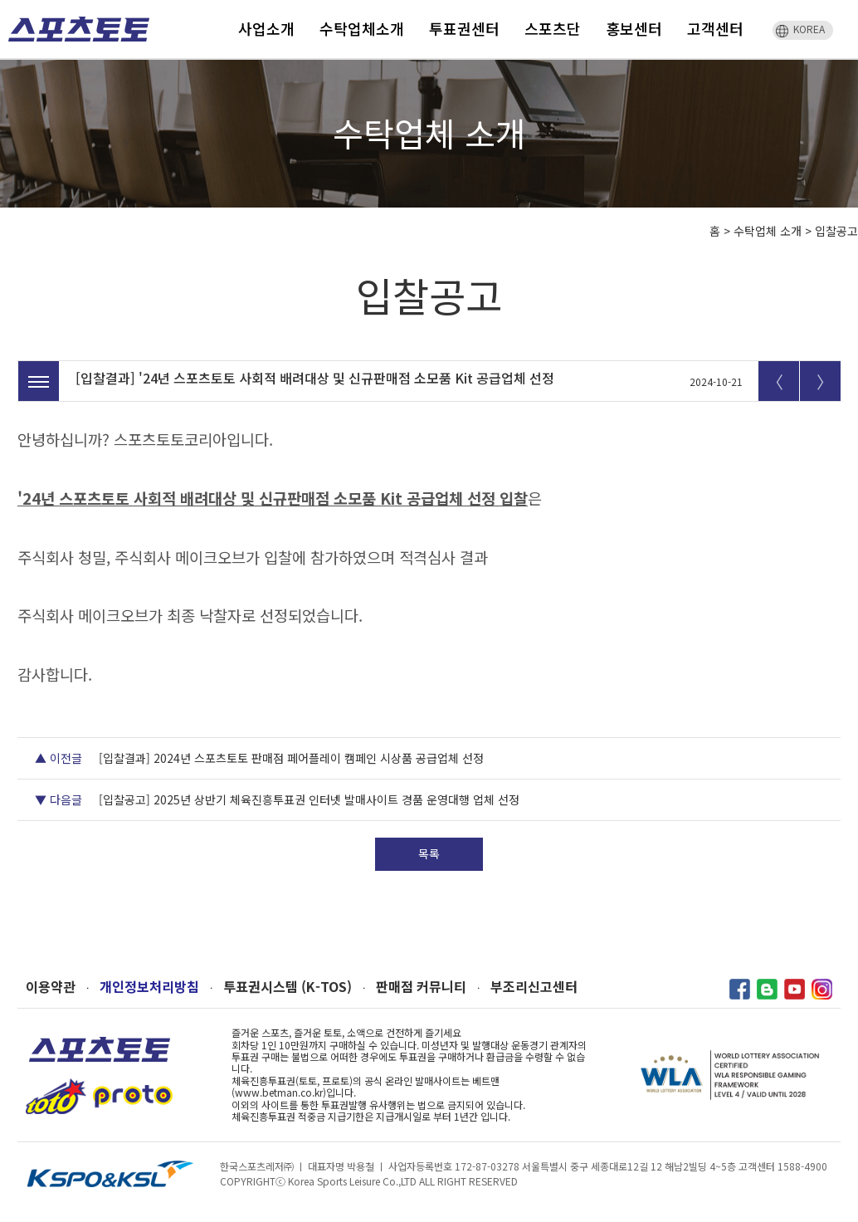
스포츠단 (552, 28)
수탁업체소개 (361, 28)
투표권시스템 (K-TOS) (287, 987)
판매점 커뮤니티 (421, 987)
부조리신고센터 (534, 987)
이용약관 (51, 987)
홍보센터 (634, 28)
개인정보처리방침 (149, 987)
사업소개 (266, 28)
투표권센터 (464, 28)
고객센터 (715, 28)
